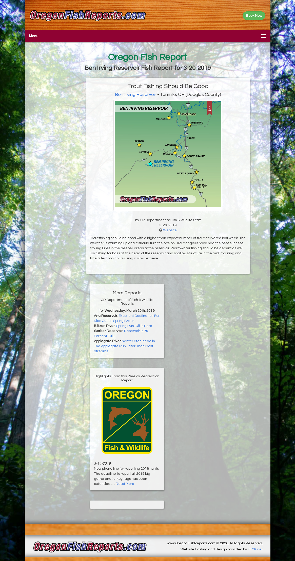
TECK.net (255, 549)
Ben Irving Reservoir (135, 94)
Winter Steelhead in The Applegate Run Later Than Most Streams (124, 346)
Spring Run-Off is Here (134, 326)
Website (170, 230)
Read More (125, 484)
